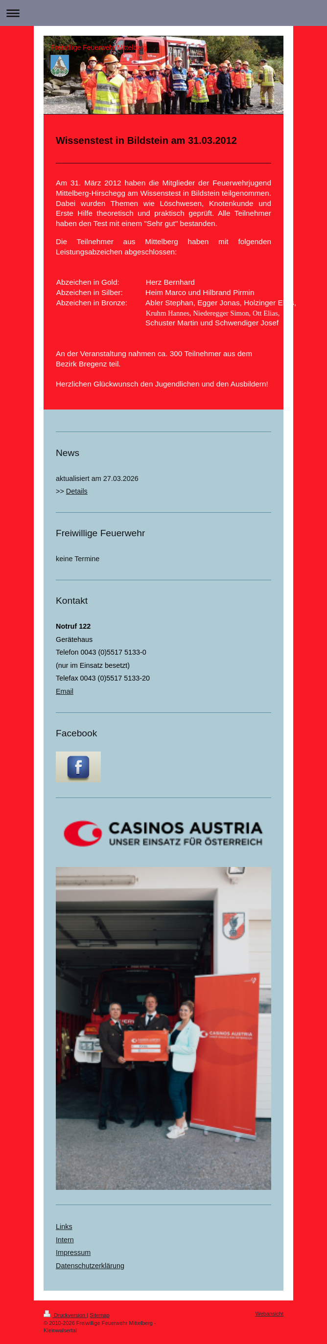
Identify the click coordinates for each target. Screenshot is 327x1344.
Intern (65, 1240)
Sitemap (99, 1315)
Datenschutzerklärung (90, 1266)
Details (77, 491)
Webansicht (269, 1314)
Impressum (73, 1252)
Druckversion (65, 1315)
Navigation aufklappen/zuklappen (163, 12)
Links (64, 1226)
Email (64, 691)
